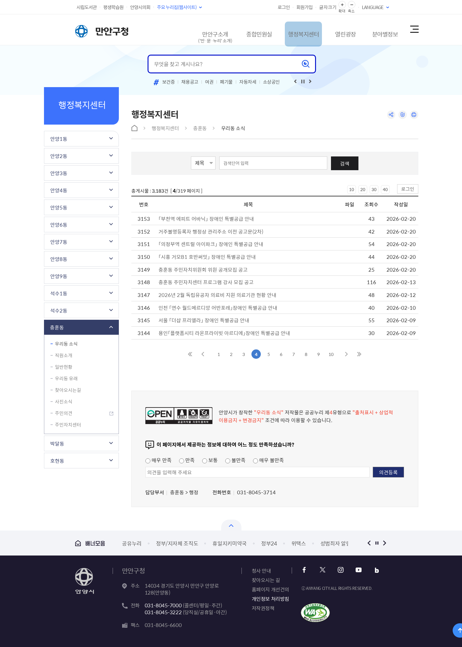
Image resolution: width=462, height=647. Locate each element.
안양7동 (58, 241)
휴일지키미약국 (229, 543)
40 (385, 189)
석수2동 (58, 310)
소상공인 (271, 81)
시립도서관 (86, 7)
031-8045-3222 (163, 612)
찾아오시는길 (68, 390)
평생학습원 (113, 7)
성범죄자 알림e (336, 543)
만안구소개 (189, 32)
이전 (369, 543)
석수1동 (58, 293)
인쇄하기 (413, 115)
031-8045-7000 (163, 605)
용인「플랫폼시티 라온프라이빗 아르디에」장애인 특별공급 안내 (224, 333)
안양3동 (58, 173)
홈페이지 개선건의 (270, 589)
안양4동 (58, 190)
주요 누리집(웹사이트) (177, 7)
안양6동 (58, 224)
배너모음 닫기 (231, 525)
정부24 (269, 543)
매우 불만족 (268, 460)
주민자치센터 (68, 424)
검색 (344, 163)
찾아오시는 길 (266, 580)
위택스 (298, 543)
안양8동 (58, 259)
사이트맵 (414, 29)
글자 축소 (351, 4)
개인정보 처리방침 (270, 598)
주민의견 (63, 413)
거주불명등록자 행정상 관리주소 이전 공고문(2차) (210, 231)
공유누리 (132, 543)
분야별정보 (375, 29)
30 (374, 189)
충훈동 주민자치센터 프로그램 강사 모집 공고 (206, 282)
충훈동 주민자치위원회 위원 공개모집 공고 (203, 269)
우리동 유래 (66, 378)
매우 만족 (158, 460)
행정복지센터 (285, 29)
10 (351, 189)
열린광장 (332, 29)
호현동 (57, 460)
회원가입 (304, 7)
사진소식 (63, 401)
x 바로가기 (322, 570)
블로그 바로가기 (373, 570)
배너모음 (90, 543)
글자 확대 (342, 4)
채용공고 (189, 81)
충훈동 (57, 327)
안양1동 (58, 138)
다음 (385, 543)
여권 (209, 81)
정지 (377, 543)
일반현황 (63, 366)
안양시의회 (140, 7)
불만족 (235, 460)
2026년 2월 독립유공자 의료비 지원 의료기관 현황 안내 (217, 295)
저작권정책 (263, 608)
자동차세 (247, 81)
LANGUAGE (372, 7)
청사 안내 (261, 570)
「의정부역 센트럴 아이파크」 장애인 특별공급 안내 (210, 244)
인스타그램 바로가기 (339, 570)
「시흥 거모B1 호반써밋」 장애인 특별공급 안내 (207, 256)
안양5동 (58, 207)
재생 (303, 81)
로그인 (284, 7)
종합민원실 (236, 29)
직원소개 (63, 355)
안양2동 (58, 156)
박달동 (57, 443)
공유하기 (389, 115)
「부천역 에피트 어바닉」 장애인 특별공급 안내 (206, 218)
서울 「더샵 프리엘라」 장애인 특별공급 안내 (203, 320)
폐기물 (226, 81)
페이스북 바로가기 (305, 570)
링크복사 (401, 115)
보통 (210, 460)
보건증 (168, 81)
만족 (187, 460)
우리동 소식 (66, 343)
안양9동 (58, 276)
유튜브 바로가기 (356, 570)
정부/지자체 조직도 (177, 543)
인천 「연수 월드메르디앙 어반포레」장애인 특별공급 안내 (217, 307)
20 (362, 189)
